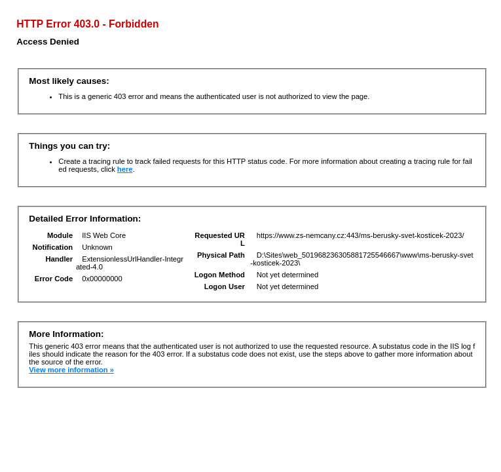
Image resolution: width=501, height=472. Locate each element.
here (125, 169)
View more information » (71, 370)
